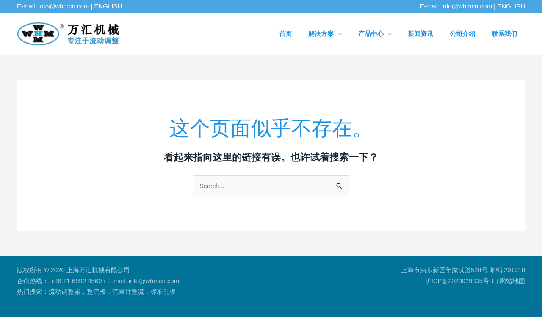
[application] (366, 33)
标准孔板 (163, 291)
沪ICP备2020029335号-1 (459, 280)
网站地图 (512, 280)
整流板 (96, 291)
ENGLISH (108, 6)
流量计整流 (128, 291)
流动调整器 (64, 291)
